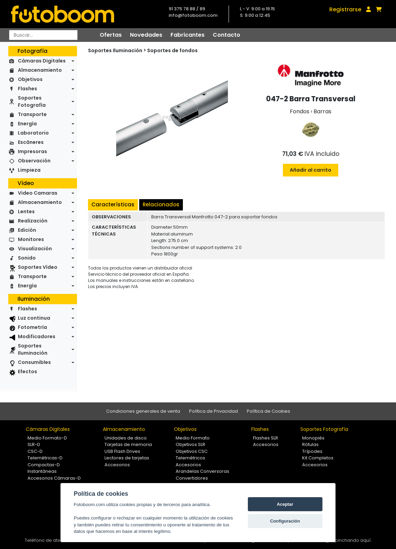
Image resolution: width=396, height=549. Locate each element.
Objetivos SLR (190, 444)
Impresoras (32, 151)
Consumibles (34, 362)
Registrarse (345, 9)
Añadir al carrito (310, 170)
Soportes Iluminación (32, 349)
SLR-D (34, 444)
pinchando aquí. (353, 540)
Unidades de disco (125, 438)
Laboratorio (33, 132)
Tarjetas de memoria (128, 444)
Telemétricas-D (45, 458)
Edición (27, 230)
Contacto (226, 35)
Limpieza (29, 170)
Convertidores (192, 478)
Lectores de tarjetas (126, 458)
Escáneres (31, 142)
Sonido (27, 257)
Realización (32, 220)
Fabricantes (187, 35)
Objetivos (30, 79)
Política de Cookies (268, 411)
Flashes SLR (265, 438)
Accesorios (117, 464)
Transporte (32, 114)
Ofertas (111, 35)
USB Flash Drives (122, 451)
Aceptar (285, 504)
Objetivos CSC (192, 451)
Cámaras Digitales (42, 60)
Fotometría (32, 327)
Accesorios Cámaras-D (54, 478)
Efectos (27, 371)
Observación (34, 160)
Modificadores (36, 336)
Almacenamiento (40, 70)
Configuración (285, 521)
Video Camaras (37, 193)
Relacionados (161, 204)
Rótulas (310, 444)
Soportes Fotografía (32, 101)
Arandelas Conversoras (202, 471)
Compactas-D (44, 464)
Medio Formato (193, 438)
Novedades (146, 35)
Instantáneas (42, 471)
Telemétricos (190, 458)
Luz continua (34, 317)
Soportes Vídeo (37, 267)
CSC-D (35, 451)
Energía (27, 123)
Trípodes (312, 451)
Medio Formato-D (47, 438)
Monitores (31, 239)
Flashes (27, 88)
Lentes (26, 211)
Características (112, 204)
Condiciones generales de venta (143, 411)
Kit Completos (317, 458)
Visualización (35, 248)
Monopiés (313, 438)
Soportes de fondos (172, 50)
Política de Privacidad (213, 411)
